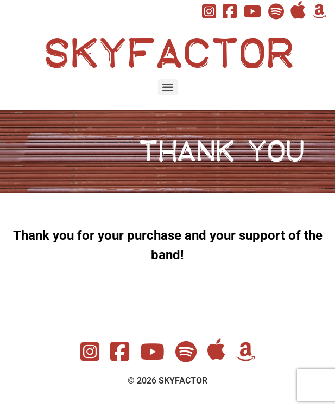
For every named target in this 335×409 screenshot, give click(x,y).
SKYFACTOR (167, 53)
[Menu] (168, 87)
